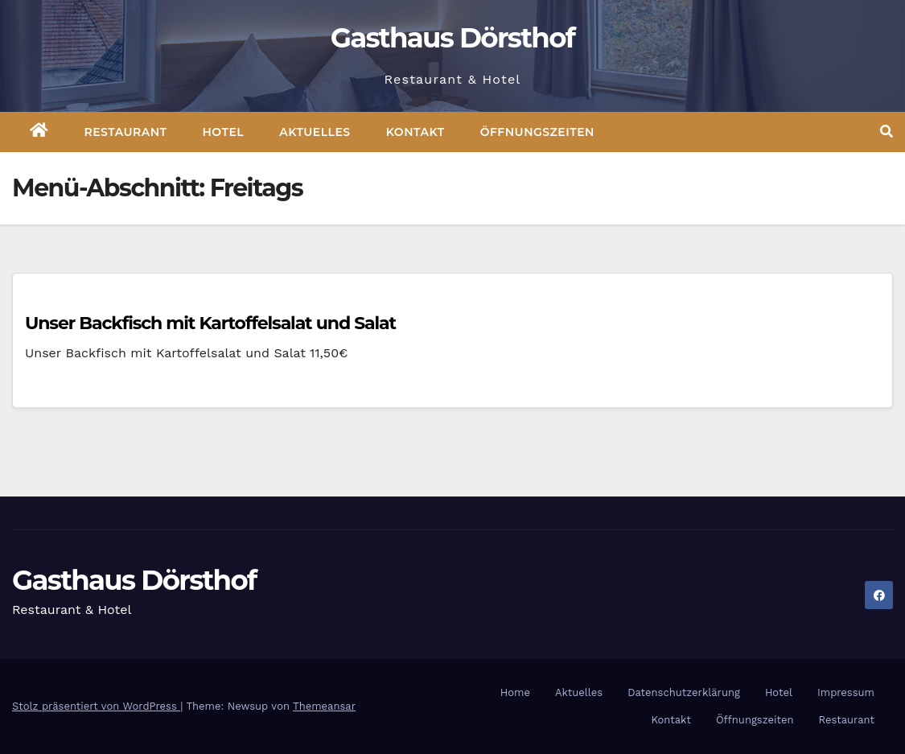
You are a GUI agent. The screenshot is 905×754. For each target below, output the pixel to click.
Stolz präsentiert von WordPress (96, 706)
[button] (886, 131)
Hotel (224, 132)
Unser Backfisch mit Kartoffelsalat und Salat (210, 323)
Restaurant (125, 132)
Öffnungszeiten (537, 132)
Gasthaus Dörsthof (453, 38)
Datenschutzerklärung (683, 692)
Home (515, 692)
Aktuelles (314, 132)
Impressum (845, 692)
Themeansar (324, 706)
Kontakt (415, 132)
